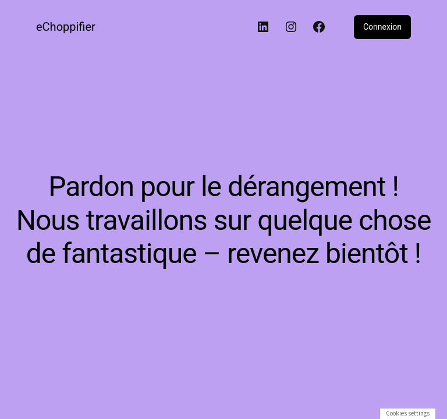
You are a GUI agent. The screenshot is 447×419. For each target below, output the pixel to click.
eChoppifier (65, 27)
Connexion (382, 26)
